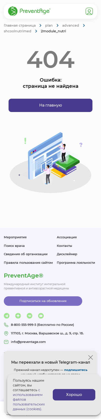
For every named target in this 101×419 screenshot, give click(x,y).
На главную (50, 105)
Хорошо (74, 394)
